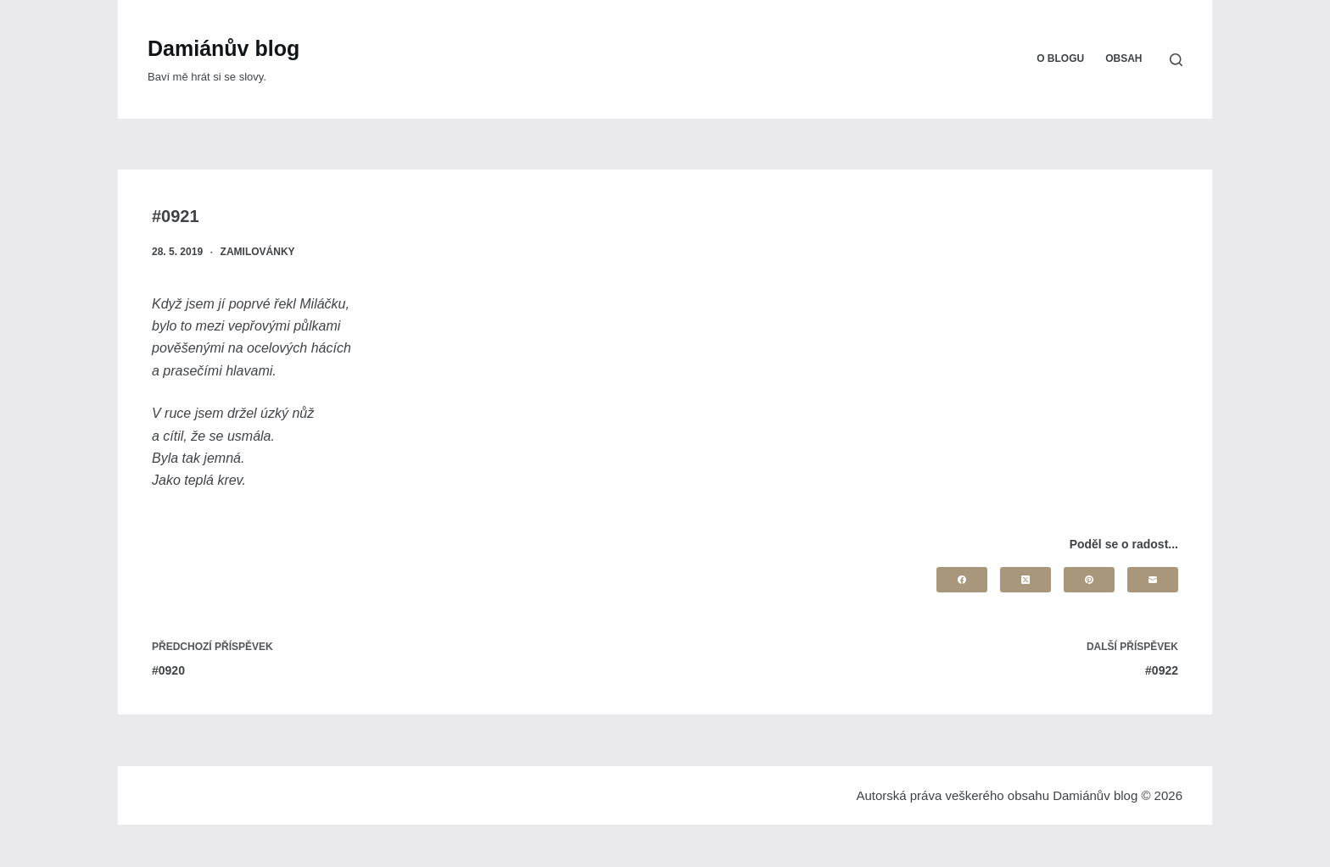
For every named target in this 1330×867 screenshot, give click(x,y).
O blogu (1060, 58)
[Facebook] (961, 579)
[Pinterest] (1089, 579)
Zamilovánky (258, 252)
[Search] (1176, 59)
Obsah (1123, 58)
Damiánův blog (223, 48)
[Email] (1152, 579)
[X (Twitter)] (1025, 579)
